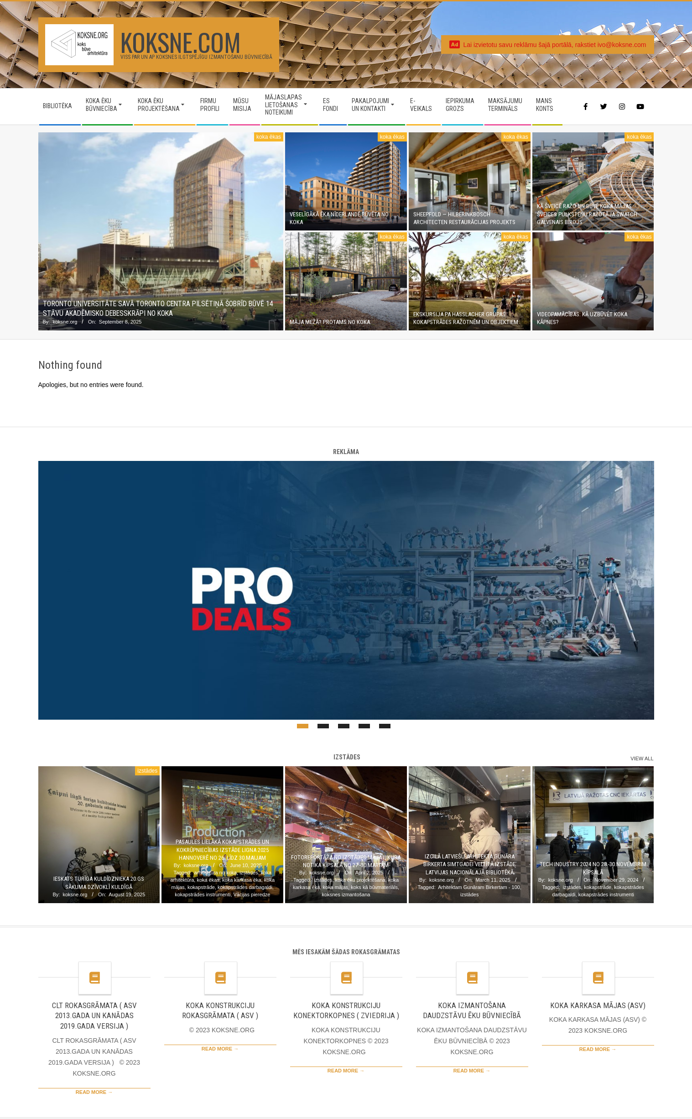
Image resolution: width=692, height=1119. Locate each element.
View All (641, 758)
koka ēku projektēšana (360, 880)
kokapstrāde (201, 887)
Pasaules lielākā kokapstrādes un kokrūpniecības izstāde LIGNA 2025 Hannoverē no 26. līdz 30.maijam (222, 849)
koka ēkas (268, 137)
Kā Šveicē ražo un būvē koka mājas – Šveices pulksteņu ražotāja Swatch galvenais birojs (587, 214)
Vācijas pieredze (252, 894)
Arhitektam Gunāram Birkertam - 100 (479, 887)
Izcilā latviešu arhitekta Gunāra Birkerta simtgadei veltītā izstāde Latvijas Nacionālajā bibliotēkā (469, 864)
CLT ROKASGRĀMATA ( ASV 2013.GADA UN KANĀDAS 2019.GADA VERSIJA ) (94, 1015)
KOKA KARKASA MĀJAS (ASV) (597, 1005)
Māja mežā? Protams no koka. (330, 322)
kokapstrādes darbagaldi (245, 887)
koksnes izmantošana (346, 894)
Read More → (94, 1092)
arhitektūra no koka (215, 872)
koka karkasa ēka (241, 880)
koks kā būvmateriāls (374, 887)
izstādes (147, 771)
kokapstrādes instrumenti (202, 894)
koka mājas (335, 887)
